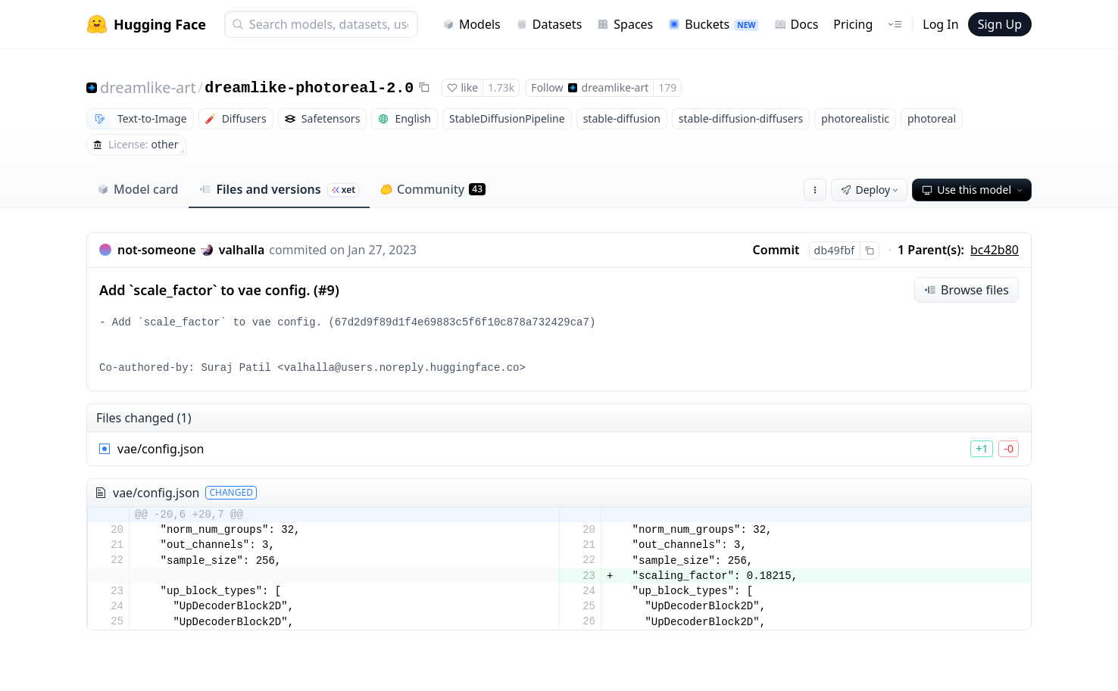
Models (471, 24)
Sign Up (1000, 24)
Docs (796, 24)
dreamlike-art (148, 87)
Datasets (549, 24)
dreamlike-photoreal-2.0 (309, 88)
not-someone (156, 249)
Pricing (853, 24)
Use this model (973, 189)
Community (433, 189)
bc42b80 (994, 249)
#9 (326, 290)
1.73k (501, 87)
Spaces (625, 24)
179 (667, 87)
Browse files (966, 290)
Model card (137, 189)
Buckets (713, 24)
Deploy (871, 189)
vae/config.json (160, 448)
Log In (940, 24)
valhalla (242, 249)
